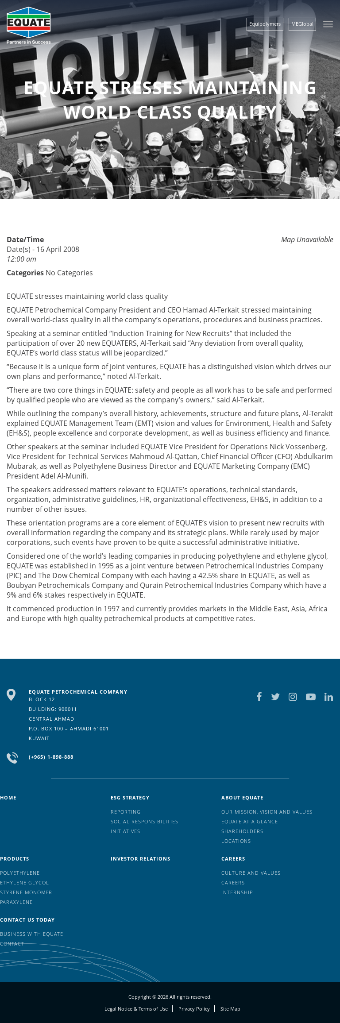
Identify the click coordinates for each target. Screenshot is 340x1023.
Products (14, 858)
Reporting (126, 811)
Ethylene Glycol (24, 882)
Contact (12, 943)
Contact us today (27, 919)
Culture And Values (251, 872)
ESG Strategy (130, 797)
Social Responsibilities (144, 821)
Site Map (230, 1008)
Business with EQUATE (31, 933)
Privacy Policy (194, 1008)
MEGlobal (302, 23)
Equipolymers (265, 23)
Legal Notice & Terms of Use (136, 1008)
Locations (236, 841)
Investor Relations (140, 858)
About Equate (242, 797)
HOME (8, 797)
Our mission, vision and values (267, 811)
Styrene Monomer (26, 892)
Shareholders (242, 831)
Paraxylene (16, 902)
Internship (237, 892)
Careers (233, 858)
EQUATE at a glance (249, 821)
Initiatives (125, 831)
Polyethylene (20, 872)
